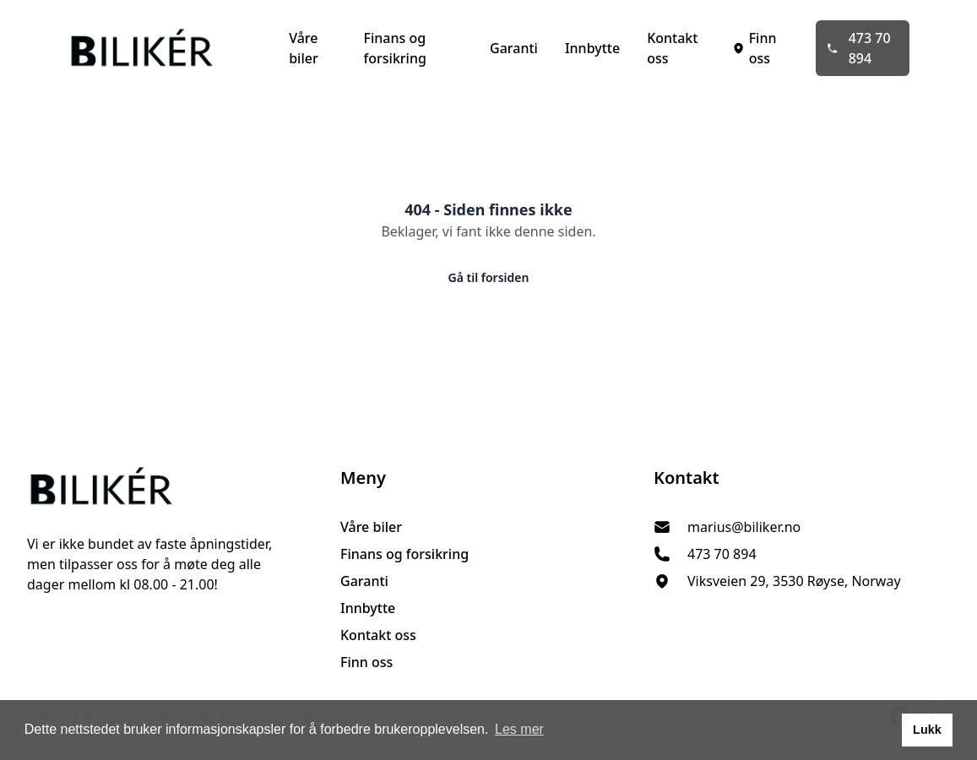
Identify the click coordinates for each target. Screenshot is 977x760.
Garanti (514, 48)
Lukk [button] (927, 729)
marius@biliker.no (744, 527)
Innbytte (592, 48)
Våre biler (303, 48)
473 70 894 (858, 48)
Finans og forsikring (395, 48)
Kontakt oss (672, 48)
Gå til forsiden (488, 277)
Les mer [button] (519, 729)
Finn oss (754, 48)
